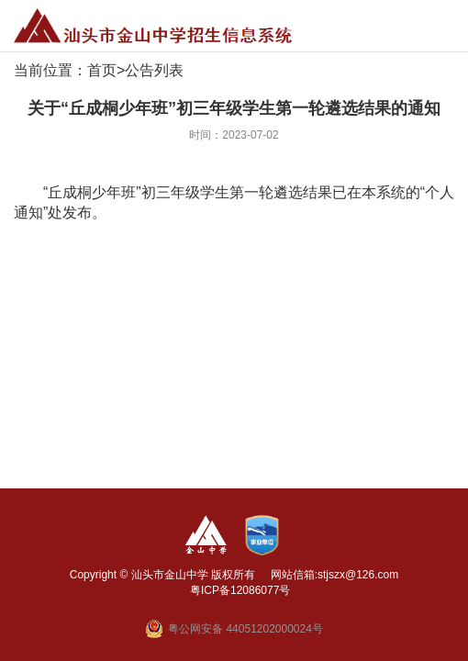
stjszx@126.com (358, 574)
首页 (102, 70)
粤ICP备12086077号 (240, 590)
